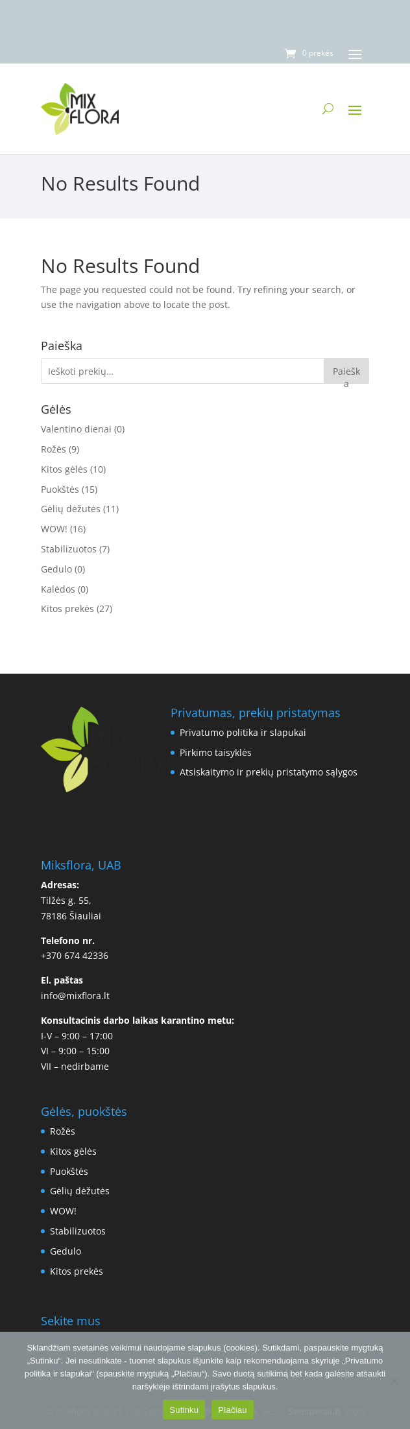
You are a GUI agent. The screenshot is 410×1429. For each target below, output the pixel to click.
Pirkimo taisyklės (216, 752)
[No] (393, 1380)
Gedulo (56, 569)
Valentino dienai (76, 429)
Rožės (53, 449)
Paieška (346, 374)
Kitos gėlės (64, 469)
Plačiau (232, 1410)
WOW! (54, 529)
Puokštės (60, 489)
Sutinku (184, 1410)
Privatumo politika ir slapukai (243, 732)
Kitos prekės (67, 608)
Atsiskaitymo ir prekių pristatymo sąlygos (268, 772)
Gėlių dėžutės (71, 508)
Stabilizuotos (69, 549)
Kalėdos (58, 589)
